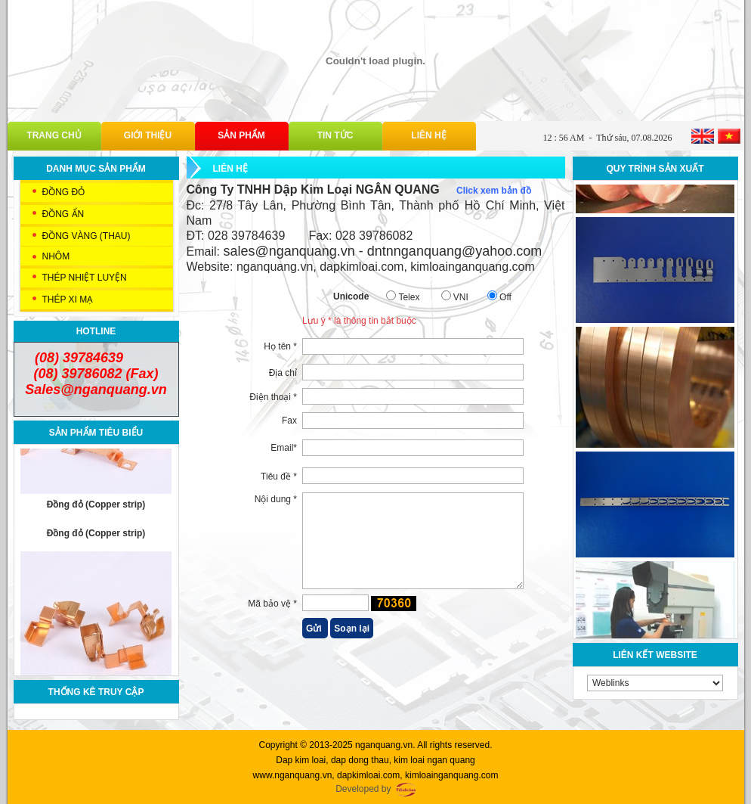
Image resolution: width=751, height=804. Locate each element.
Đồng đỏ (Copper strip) (96, 509)
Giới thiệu (148, 135)
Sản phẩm (241, 135)
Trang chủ (53, 135)
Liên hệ (428, 135)
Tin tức (335, 135)
